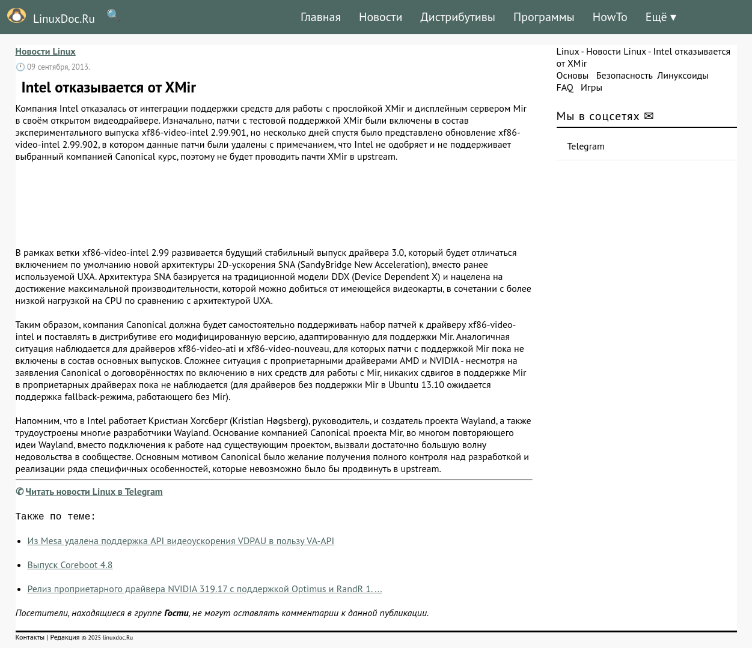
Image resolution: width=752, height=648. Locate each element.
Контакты (30, 639)
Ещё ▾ (661, 17)
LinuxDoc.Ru (47, 17)
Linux (568, 51)
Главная (321, 17)
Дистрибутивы (457, 17)
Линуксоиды (683, 75)
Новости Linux (46, 51)
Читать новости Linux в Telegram (94, 491)
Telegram (586, 146)
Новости (380, 17)
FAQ (565, 87)
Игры (591, 87)
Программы (544, 17)
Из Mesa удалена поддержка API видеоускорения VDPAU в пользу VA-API (181, 543)
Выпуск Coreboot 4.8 (70, 567)
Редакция (64, 639)
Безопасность (624, 75)
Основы (573, 75)
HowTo (610, 17)
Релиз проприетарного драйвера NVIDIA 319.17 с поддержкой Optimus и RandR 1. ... (205, 591)
